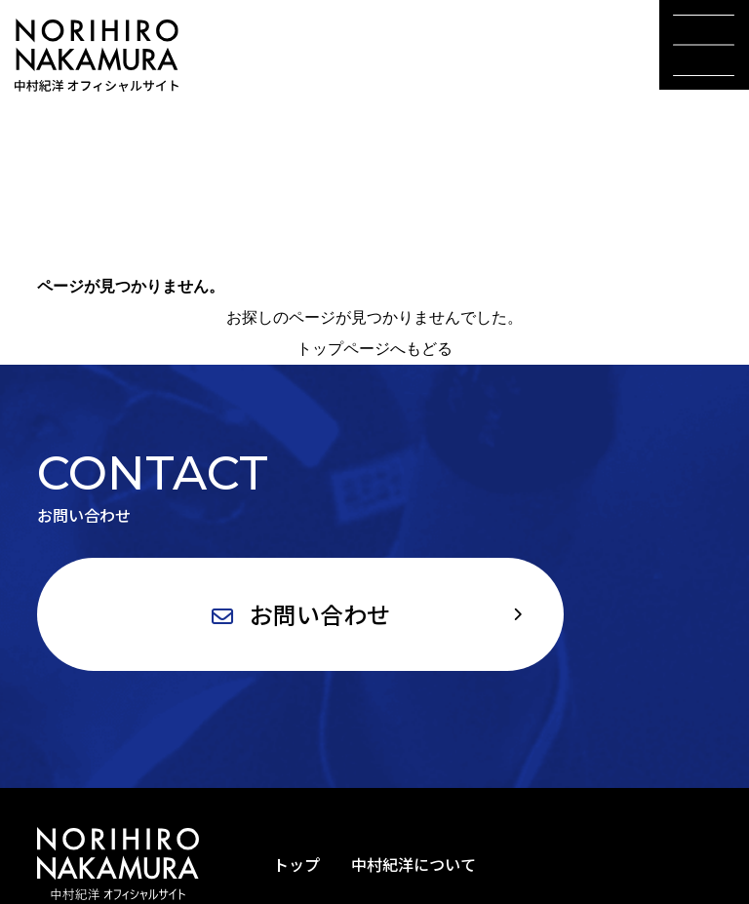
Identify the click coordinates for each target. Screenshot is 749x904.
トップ (296, 864)
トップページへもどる (374, 348)
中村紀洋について (413, 864)
